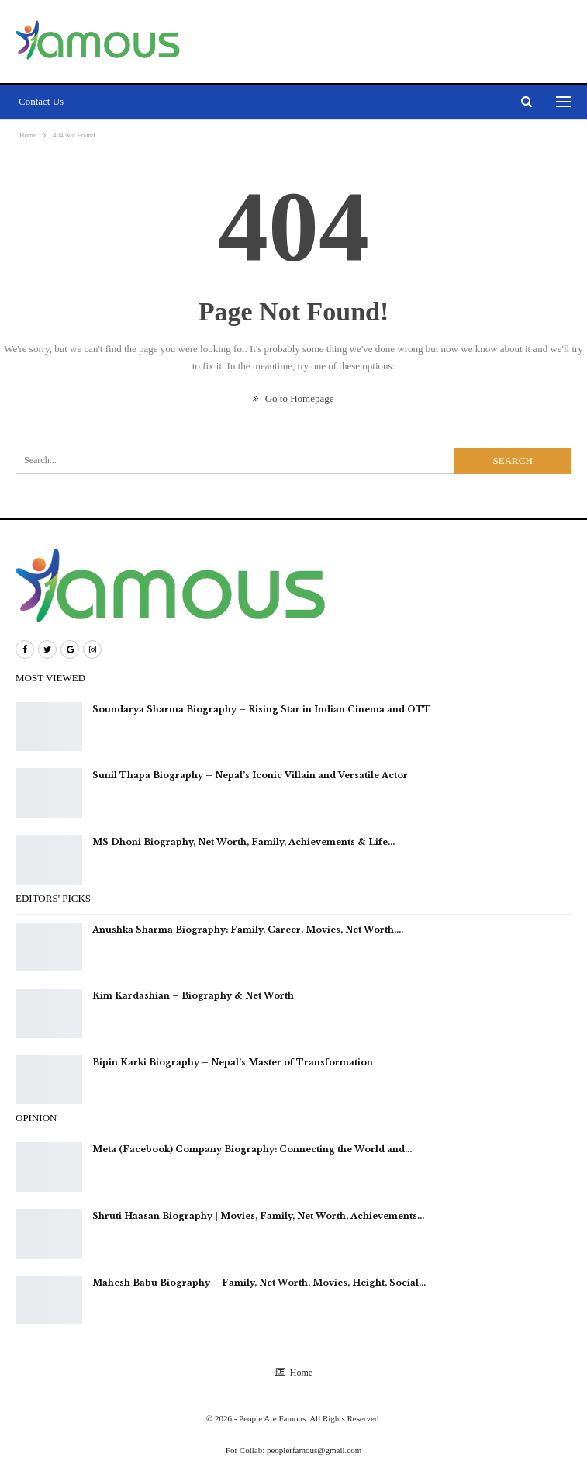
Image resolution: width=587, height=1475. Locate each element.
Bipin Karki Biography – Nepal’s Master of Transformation (232, 1062)
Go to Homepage (293, 398)
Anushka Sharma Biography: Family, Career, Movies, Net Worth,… (247, 929)
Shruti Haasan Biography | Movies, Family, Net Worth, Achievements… (258, 1215)
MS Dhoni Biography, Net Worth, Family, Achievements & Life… (243, 841)
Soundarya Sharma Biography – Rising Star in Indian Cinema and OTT (261, 709)
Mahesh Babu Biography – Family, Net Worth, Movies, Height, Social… (259, 1282)
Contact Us (41, 101)
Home (293, 1372)
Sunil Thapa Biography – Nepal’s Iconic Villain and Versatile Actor (250, 775)
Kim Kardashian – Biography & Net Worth (194, 995)
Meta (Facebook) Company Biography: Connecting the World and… (252, 1149)
